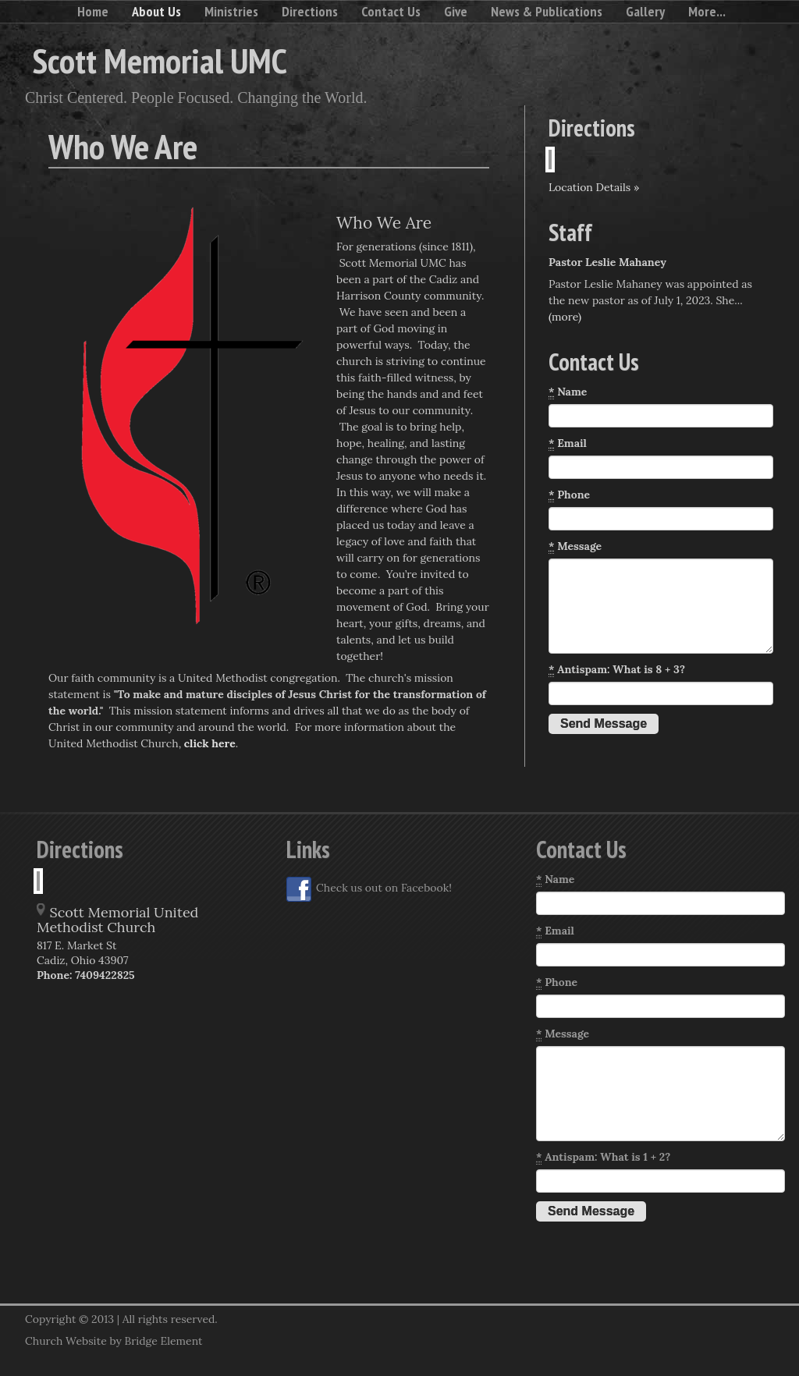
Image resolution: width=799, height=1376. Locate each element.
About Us (156, 11)
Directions (310, 11)
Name (568, 392)
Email (568, 443)
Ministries (231, 11)
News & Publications (546, 11)
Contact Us (391, 11)
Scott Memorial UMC (160, 60)
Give (455, 11)
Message (575, 546)
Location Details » (594, 187)
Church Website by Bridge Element (113, 1341)
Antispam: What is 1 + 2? (603, 1157)
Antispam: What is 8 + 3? (617, 669)
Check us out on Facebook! (369, 889)
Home (92, 11)
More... (707, 11)
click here (210, 743)
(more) (565, 317)
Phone (569, 495)
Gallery (645, 11)
